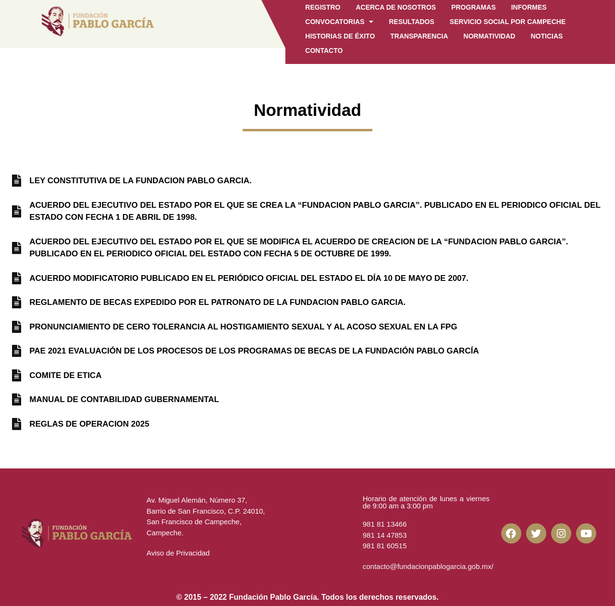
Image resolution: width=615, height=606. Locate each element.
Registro (322, 7)
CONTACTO (324, 50)
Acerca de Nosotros (396, 7)
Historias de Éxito (340, 36)
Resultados (411, 21)
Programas (473, 7)
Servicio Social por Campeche (508, 21)
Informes (529, 7)
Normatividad (490, 36)
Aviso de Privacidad (178, 553)
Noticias (546, 36)
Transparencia (419, 36)
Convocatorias (339, 21)
